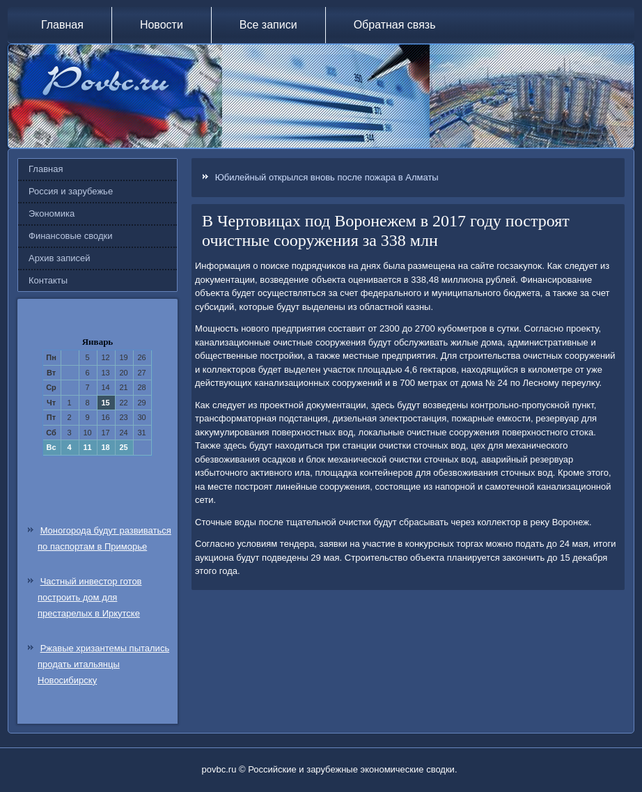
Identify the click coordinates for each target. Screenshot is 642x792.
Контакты (48, 280)
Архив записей (60, 258)
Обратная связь (395, 25)
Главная (62, 25)
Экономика (52, 213)
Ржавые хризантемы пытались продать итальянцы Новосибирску (103, 664)
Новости (161, 25)
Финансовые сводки (70, 236)
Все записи (268, 25)
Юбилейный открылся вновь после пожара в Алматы (327, 177)
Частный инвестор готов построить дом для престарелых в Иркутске (90, 597)
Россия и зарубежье (71, 191)
